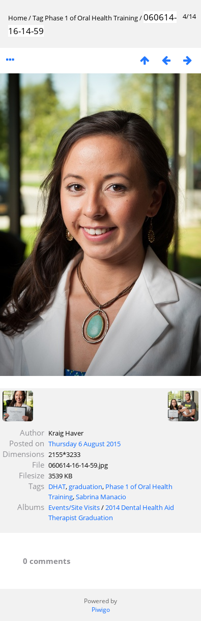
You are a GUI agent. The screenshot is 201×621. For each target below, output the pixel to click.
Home (17, 17)
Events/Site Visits (74, 507)
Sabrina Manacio (101, 496)
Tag (38, 17)
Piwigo (101, 609)
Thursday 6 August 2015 (84, 443)
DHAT (57, 486)
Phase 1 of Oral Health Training (91, 17)
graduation (85, 486)
